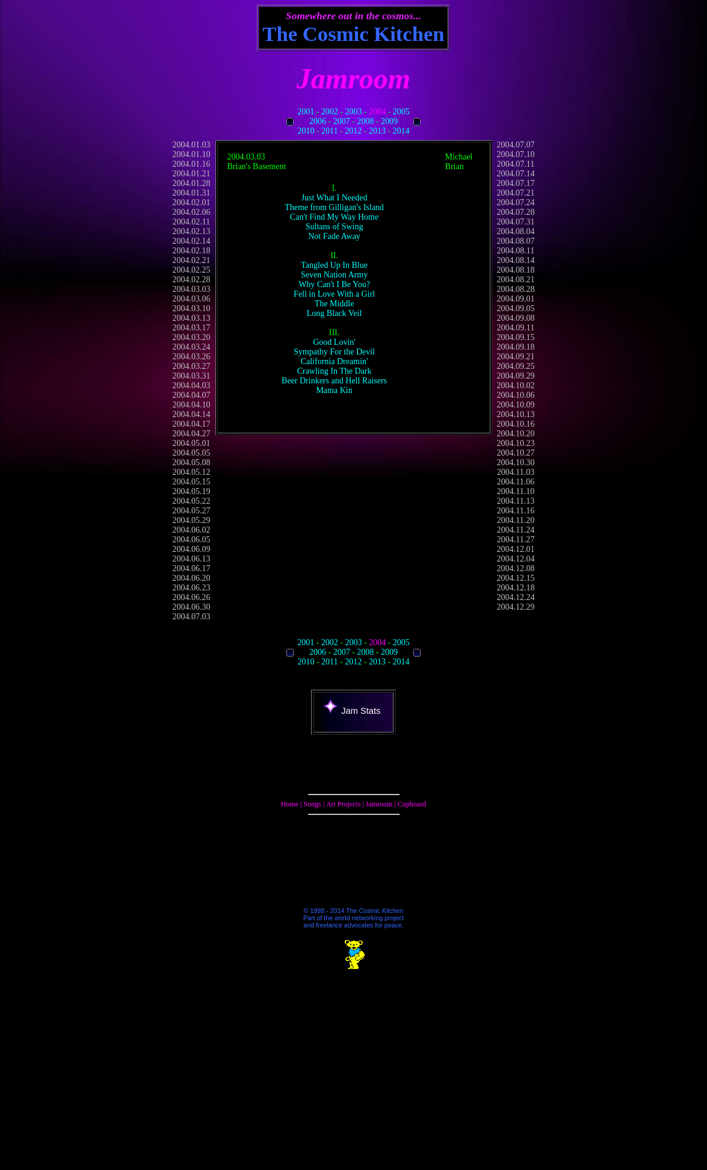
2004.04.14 (192, 414)
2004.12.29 (516, 606)
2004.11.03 (515, 472)
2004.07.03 (192, 616)
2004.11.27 (515, 539)
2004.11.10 (515, 491)
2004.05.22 (192, 501)
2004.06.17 (192, 568)
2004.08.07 (516, 241)
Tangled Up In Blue (334, 265)
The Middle (334, 303)
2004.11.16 (515, 510)
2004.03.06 (192, 298)
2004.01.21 (192, 173)
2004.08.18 (516, 269)
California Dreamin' (334, 361)
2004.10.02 (516, 385)
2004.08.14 (516, 260)
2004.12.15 (516, 578)
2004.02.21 (192, 260)
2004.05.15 (192, 481)
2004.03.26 (192, 356)
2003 (353, 111)
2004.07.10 (516, 154)
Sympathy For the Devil (334, 351)
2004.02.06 (192, 212)
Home (289, 804)
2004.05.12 (192, 472)
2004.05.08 (192, 462)
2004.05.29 (192, 520)
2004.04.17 (192, 424)
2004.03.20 (192, 337)
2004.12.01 (516, 549)
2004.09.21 (516, 356)
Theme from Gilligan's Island (334, 207)
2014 (401, 130)
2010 (305, 130)
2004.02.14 (192, 241)
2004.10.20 (516, 433)
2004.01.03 (192, 144)
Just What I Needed (334, 197)
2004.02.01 (192, 202)
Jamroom (379, 804)
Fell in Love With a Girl (334, 294)
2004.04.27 (192, 433)
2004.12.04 (516, 558)
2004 (377, 111)
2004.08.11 (515, 250)
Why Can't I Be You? (334, 284)
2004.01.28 (192, 183)
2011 (329, 130)
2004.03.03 (192, 289)
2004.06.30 (192, 606)
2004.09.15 (516, 337)
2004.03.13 (192, 318)
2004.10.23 (516, 443)
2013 (377, 130)
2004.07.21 (516, 192)
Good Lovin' (334, 342)
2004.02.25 (192, 269)
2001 (305, 111)
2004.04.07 (192, 395)
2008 (365, 121)
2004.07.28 (516, 212)
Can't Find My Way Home (334, 216)
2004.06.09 (192, 549)
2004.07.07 (516, 144)
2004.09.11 (515, 327)
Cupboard (412, 804)
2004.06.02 (192, 529)
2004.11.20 (515, 520)
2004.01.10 (192, 154)
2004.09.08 (516, 318)
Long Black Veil (334, 313)
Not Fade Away (334, 236)
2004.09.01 (516, 298)
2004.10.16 (516, 424)
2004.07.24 (516, 202)
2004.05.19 (192, 491)
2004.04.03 (192, 385)
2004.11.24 (515, 529)
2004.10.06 (516, 395)
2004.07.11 (515, 164)
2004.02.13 (192, 231)
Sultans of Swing (334, 226)
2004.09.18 (516, 346)
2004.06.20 (192, 578)
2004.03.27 (192, 366)
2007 (341, 121)
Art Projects (343, 804)
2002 (329, 111)
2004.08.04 (516, 231)
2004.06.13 (192, 558)
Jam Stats (351, 711)
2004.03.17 (192, 327)
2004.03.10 (192, 308)
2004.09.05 (516, 308)
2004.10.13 (516, 414)
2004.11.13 (515, 501)
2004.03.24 (192, 346)
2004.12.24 (516, 597)
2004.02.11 (191, 221)
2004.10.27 (516, 452)
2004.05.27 (192, 510)
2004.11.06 (515, 481)
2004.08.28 (516, 289)
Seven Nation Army (334, 274)
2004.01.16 (192, 164)
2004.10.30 (516, 462)
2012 (353, 130)
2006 (317, 121)
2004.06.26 (192, 597)
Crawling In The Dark (334, 371)
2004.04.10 (192, 404)
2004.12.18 (516, 587)
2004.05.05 (192, 452)
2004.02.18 (192, 250)
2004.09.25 (516, 366)
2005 (401, 111)
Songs (312, 804)
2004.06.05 (192, 539)
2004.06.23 (192, 587)
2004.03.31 (192, 375)
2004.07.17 (516, 183)
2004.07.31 (516, 221)
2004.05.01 (192, 443)
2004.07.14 (516, 173)
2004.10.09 (516, 404)
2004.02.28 (192, 279)
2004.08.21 (516, 279)
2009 (389, 121)
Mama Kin (334, 390)
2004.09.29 (516, 375)
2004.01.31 (192, 192)
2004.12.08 (516, 568)
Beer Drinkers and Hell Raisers (334, 380)
